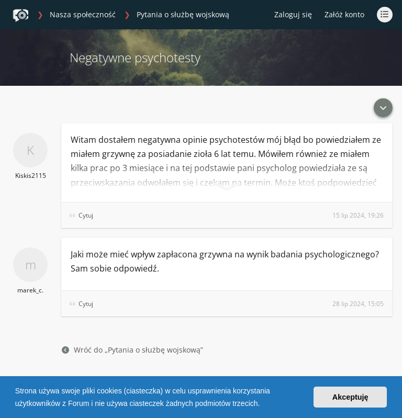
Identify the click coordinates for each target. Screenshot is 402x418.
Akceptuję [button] (350, 397)
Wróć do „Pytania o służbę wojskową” (132, 350)
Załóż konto (344, 14)
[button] (263, 404)
